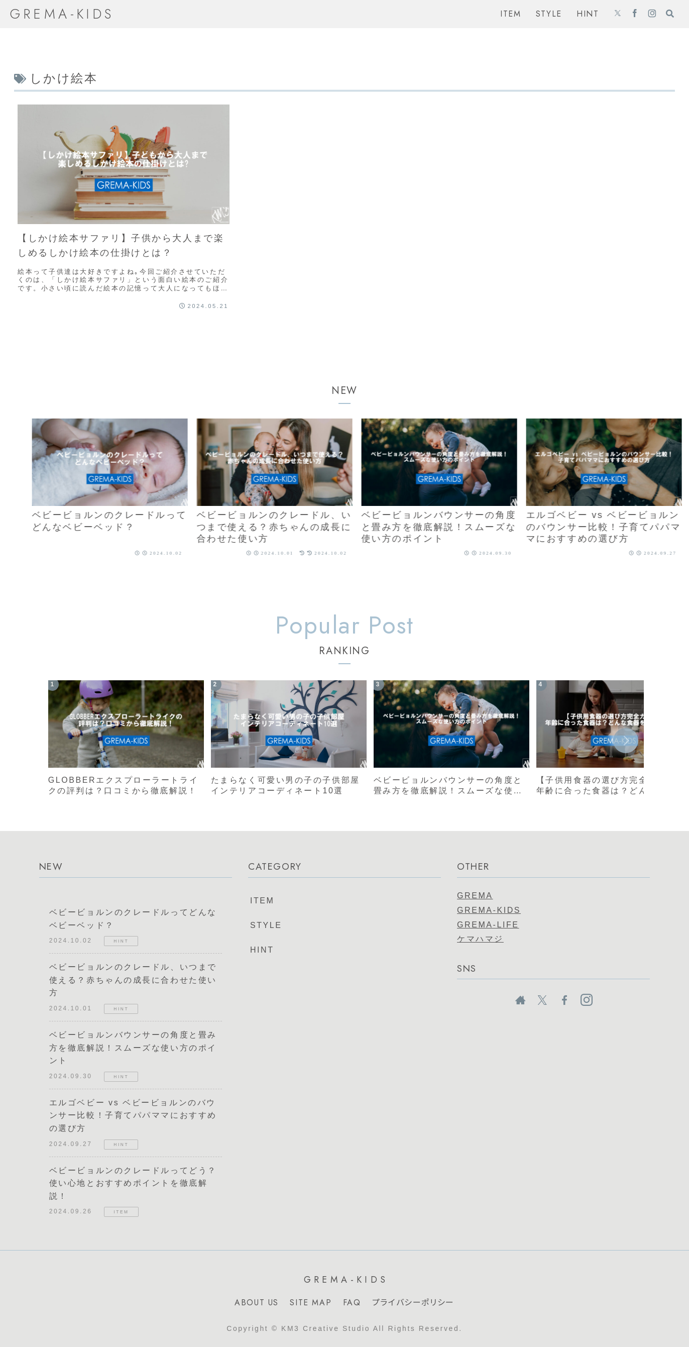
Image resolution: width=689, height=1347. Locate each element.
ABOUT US (257, 1302)
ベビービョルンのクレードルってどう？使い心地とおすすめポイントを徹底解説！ (133, 1183)
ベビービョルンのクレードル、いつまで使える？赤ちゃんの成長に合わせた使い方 (133, 980)
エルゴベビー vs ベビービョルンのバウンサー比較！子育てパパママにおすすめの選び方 (133, 1115)
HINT (262, 950)
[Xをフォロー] (618, 14)
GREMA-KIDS (489, 910)
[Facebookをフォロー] (635, 14)
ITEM (262, 900)
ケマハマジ (480, 939)
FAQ (352, 1302)
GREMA (475, 895)
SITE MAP (310, 1302)
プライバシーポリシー (413, 1302)
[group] (123, 491)
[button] (625, 740)
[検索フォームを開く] (670, 14)
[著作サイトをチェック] (520, 1000)
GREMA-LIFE (488, 924)
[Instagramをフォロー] (652, 14)
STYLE (266, 925)
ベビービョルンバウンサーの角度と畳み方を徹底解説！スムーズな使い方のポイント (133, 1047)
